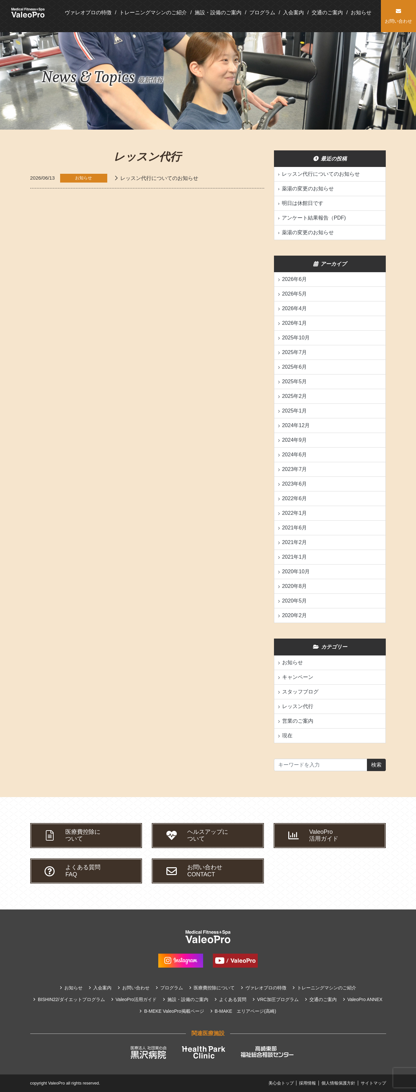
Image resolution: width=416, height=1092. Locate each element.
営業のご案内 (297, 721)
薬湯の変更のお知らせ (308, 188)
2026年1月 (294, 323)
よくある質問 (232, 999)
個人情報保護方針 (338, 1083)
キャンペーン (297, 677)
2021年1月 (294, 557)
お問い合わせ (136, 987)
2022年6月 (294, 498)
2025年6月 (294, 367)
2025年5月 (294, 381)
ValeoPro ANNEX (365, 999)
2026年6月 (294, 279)
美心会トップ (281, 1083)
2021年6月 (294, 527)
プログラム (262, 12)
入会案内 (293, 12)
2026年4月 (294, 308)
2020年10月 (296, 571)
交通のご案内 (327, 12)
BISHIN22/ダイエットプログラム (71, 999)
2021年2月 (294, 542)
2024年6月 (294, 454)
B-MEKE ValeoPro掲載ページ (174, 1011)
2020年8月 (294, 586)
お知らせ (361, 12)
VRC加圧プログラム (278, 999)
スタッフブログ (300, 691)
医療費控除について (214, 987)
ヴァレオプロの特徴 (88, 12)
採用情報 (307, 1083)
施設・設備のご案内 (218, 12)
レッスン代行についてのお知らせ (159, 178)
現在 (287, 735)
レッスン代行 (297, 706)
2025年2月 (294, 396)
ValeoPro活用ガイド (136, 999)
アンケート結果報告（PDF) (314, 218)
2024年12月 (296, 425)
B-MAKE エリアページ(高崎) (245, 1011)
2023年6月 (294, 484)
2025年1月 (294, 410)
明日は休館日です (302, 203)
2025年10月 (296, 337)
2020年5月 (294, 600)
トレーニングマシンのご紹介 (153, 12)
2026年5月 (294, 294)
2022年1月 (294, 513)
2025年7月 (294, 352)
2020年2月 (294, 615)
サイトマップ (373, 1083)
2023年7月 (294, 469)
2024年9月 (294, 440)
